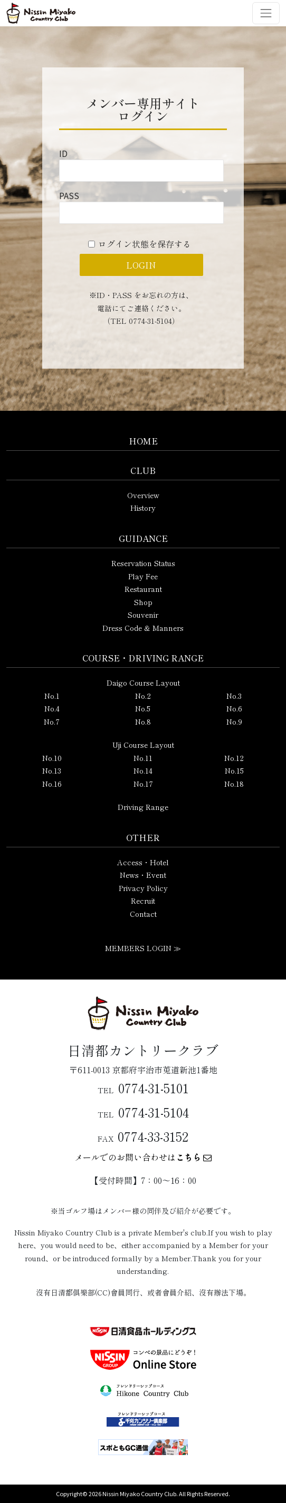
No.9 (234, 721)
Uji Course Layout (143, 744)
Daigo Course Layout (143, 682)
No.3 (234, 695)
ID (63, 153)
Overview (143, 495)
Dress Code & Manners (143, 627)
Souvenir (143, 614)
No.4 (52, 708)
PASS (69, 195)
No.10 (52, 758)
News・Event (143, 874)
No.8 (143, 721)
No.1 (52, 695)
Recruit (143, 900)
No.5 (142, 708)
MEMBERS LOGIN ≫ (143, 948)
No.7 (52, 721)
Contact (143, 913)
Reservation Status (143, 563)
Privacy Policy (143, 888)
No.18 (234, 783)
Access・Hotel (143, 862)
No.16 (52, 783)
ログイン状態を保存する (144, 244)
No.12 (234, 758)
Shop (143, 602)
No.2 (143, 695)
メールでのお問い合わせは (143, 1157)
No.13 (51, 770)
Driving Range (143, 807)
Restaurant (143, 589)
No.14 (143, 770)
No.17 (143, 783)
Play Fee (143, 576)
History (143, 507)
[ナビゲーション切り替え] (266, 13)
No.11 (143, 758)
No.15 (234, 770)
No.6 (234, 708)
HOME (143, 440)
